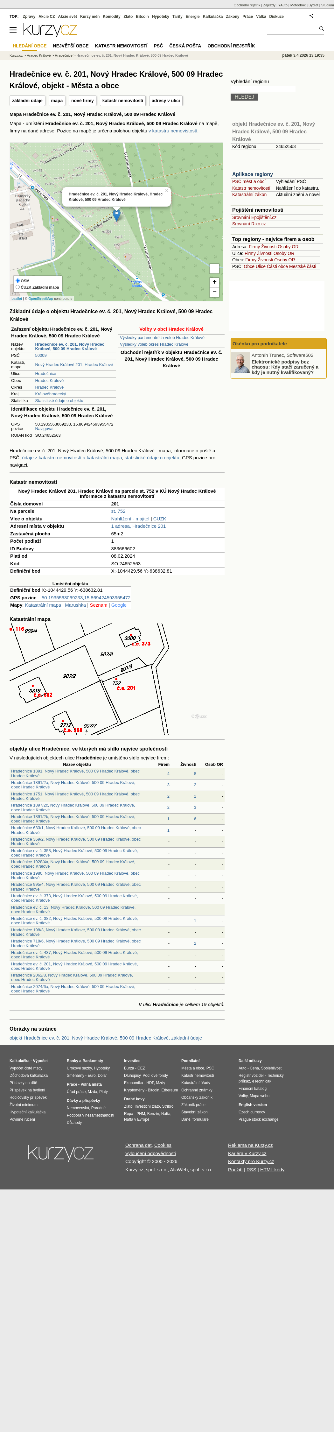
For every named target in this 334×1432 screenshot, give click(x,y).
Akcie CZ (46, 16)
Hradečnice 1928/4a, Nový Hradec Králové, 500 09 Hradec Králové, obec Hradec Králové (73, 864)
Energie (193, 16)
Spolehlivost (271, 1068)
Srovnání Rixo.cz (249, 223)
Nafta (165, 1113)
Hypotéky (160, 16)
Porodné (98, 1108)
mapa (57, 100)
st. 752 (118, 511)
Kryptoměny (134, 1090)
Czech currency (252, 1112)
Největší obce (71, 45)
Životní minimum (24, 1105)
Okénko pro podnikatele (260, 343)
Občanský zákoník (196, 1097)
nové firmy (82, 100)
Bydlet (313, 5)
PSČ (158, 45)
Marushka (75, 605)
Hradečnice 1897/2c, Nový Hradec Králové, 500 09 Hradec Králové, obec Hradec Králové (73, 807)
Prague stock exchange (258, 1119)
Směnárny (75, 1075)
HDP (150, 1083)
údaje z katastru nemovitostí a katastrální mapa (72, 457)
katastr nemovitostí (122, 100)
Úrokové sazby (79, 1068)
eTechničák (261, 1081)
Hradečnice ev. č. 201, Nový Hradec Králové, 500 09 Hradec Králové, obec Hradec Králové (74, 966)
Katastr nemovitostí (251, 188)
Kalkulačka (213, 16)
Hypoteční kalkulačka (27, 1112)
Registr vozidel (251, 1075)
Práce (248, 16)
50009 (41, 355)
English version (253, 1105)
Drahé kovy (134, 1099)
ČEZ (141, 1068)
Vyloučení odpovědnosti (150, 1153)
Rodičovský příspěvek (28, 1097)
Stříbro (167, 1106)
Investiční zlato (147, 1106)
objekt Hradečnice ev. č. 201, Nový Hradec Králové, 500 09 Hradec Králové (273, 131)
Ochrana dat (138, 1145)
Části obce (277, 266)
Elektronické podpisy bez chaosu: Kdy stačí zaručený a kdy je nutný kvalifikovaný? (285, 367)
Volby (243, 1096)
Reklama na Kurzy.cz (250, 1145)
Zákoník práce (193, 1105)
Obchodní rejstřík (247, 5)
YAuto (283, 5)
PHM (140, 1113)
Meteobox (298, 5)
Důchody (74, 1122)
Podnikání (190, 1061)
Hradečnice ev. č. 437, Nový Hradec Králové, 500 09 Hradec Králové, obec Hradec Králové (74, 954)
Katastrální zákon (249, 194)
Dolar (102, 1075)
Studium (327, 5)
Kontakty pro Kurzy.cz (251, 1161)
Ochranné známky (196, 1090)
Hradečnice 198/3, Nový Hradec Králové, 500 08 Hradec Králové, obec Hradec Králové (76, 932)
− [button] (214, 292)
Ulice (261, 266)
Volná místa (90, 1084)
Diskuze (276, 16)
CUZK (159, 518)
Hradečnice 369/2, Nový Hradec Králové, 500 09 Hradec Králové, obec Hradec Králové (76, 841)
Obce (249, 266)
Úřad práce (76, 1092)
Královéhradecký (50, 394)
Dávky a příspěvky (83, 1100)
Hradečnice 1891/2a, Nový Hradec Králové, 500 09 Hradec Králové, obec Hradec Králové (73, 784)
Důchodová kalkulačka (29, 1075)
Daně (186, 1119)
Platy (103, 1092)
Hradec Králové (49, 380)
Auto (243, 1068)
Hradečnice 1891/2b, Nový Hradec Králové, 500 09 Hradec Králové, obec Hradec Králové (73, 818)
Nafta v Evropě (136, 1119)
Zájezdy (269, 5)
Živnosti (268, 246)
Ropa (128, 1113)
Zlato (128, 16)
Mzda (92, 1092)
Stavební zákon (194, 1112)
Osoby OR (288, 246)
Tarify (177, 16)
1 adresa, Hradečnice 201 (138, 526)
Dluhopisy (132, 1075)
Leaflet (16, 298)
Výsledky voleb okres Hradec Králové (154, 344)
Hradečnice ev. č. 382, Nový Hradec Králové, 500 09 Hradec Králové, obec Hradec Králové (74, 920)
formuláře (200, 1119)
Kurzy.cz (16, 55)
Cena (254, 1068)
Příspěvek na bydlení (27, 1090)
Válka (261, 16)
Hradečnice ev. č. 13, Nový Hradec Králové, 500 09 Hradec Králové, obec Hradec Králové (73, 909)
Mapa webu (259, 1096)
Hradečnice (45, 373)
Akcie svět (67, 16)
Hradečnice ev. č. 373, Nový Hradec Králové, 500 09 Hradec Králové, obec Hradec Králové (74, 898)
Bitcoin (142, 16)
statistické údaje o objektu (152, 457)
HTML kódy (272, 1169)
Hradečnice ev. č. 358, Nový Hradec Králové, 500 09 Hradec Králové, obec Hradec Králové (74, 852)
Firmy (254, 246)
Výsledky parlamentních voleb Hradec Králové (162, 337)
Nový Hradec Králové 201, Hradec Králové (74, 364)
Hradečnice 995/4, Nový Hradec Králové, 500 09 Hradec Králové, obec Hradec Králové (76, 886)
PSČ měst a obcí (249, 181)
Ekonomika (133, 1083)
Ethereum (169, 1090)
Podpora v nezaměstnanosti (90, 1115)
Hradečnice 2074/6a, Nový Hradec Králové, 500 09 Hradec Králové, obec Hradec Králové (73, 988)
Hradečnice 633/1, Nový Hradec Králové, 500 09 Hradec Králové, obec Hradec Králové (76, 830)
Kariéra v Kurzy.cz (247, 1153)
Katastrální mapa (43, 605)
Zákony (232, 16)
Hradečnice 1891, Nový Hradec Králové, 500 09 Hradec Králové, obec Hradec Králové (75, 773)
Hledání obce (30, 45)
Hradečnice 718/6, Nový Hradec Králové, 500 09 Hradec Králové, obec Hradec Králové (76, 943)
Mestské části (302, 266)
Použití (235, 1169)
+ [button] (214, 282)
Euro (91, 1075)
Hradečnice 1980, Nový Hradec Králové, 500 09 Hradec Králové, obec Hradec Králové (75, 875)
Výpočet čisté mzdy (26, 1068)
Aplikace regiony (252, 174)
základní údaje (27, 100)
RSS (251, 1169)
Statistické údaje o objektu (59, 400)
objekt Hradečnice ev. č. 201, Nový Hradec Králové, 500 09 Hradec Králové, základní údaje (106, 1037)
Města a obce (192, 1068)
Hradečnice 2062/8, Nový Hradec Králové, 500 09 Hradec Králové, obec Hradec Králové (72, 977)
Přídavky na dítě (23, 1083)
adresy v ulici (166, 100)
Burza (129, 1068)
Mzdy (160, 1083)
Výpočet (40, 1061)
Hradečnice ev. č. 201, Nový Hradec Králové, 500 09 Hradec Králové (132, 55)
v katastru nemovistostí (173, 130)
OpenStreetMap (40, 298)
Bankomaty (92, 1061)
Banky (72, 1061)
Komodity (111, 16)
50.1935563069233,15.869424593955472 (86, 597)
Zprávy (29, 16)
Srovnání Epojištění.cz (254, 217)
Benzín (153, 1113)
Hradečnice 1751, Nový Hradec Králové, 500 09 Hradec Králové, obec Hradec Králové (75, 796)
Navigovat (44, 428)
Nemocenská (78, 1108)
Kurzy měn (90, 16)
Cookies (162, 1145)
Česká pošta (185, 45)
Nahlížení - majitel (130, 518)
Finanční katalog (253, 1088)
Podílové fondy (155, 1075)
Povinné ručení (22, 1119)
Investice (132, 1061)
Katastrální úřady (195, 1083)
